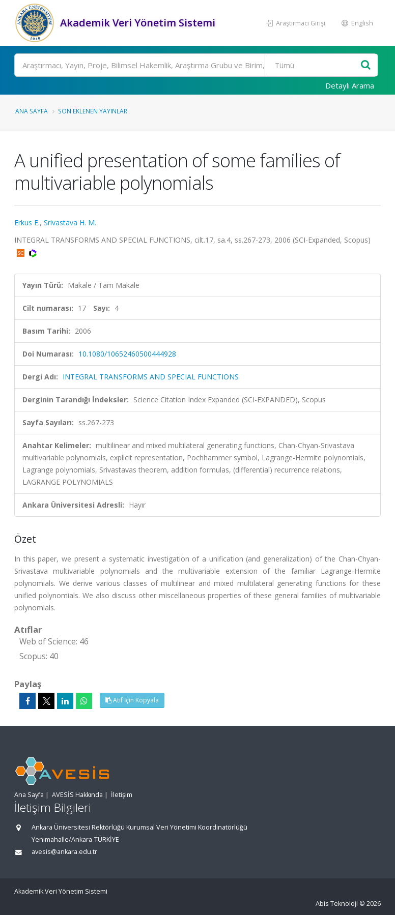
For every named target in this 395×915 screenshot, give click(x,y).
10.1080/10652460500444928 (127, 354)
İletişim (121, 794)
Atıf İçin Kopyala (132, 700)
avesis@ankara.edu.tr (64, 851)
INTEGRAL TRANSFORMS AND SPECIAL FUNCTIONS (151, 376)
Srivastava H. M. (70, 222)
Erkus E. (27, 222)
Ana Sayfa (31, 111)
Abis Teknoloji (337, 903)
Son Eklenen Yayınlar (92, 111)
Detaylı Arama (349, 85)
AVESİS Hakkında (77, 794)
